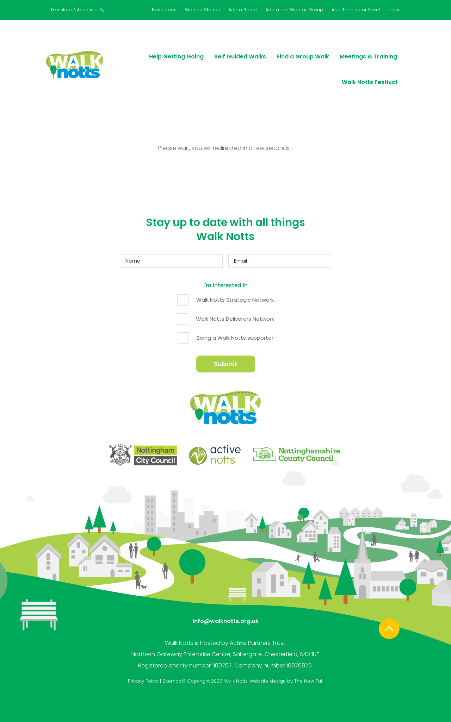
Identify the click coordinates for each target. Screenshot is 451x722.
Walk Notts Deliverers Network (235, 318)
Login (395, 10)
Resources (164, 10)
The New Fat (308, 679)
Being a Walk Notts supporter (235, 337)
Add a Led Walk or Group (294, 10)
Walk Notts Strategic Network (235, 299)
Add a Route (242, 10)
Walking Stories (202, 10)
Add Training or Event (356, 10)
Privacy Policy (143, 679)
